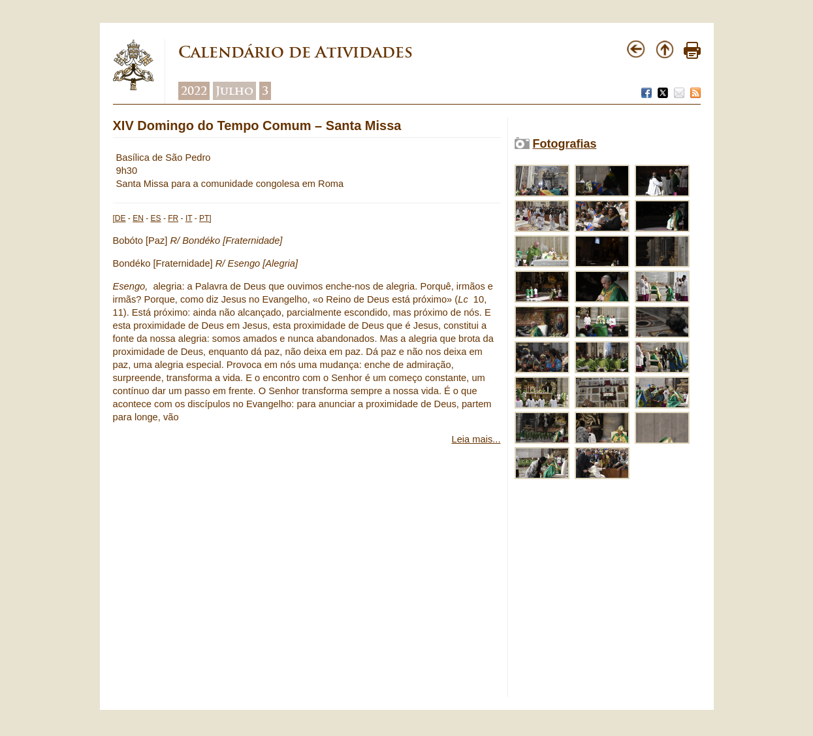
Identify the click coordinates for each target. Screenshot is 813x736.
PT (204, 218)
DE (120, 218)
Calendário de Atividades (295, 52)
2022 (194, 91)
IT (188, 218)
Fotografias (565, 143)
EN (138, 218)
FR (173, 218)
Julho (234, 91)
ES (156, 218)
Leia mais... (476, 439)
